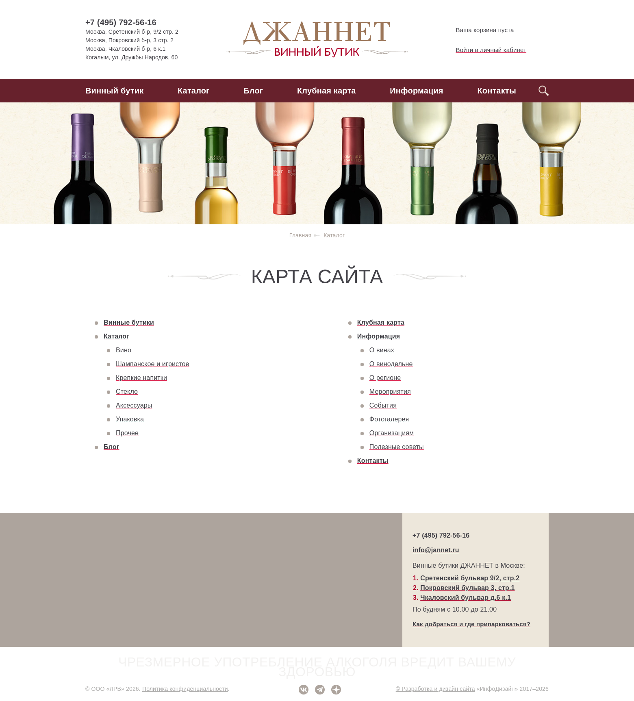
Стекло (127, 391)
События (383, 405)
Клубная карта (326, 90)
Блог (253, 90)
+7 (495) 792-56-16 (120, 22)
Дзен (336, 689)
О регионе (385, 377)
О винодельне (391, 363)
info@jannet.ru (436, 550)
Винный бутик (114, 90)
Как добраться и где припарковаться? (471, 624)
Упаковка (130, 419)
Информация (416, 90)
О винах (381, 350)
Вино (123, 350)
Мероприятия (390, 391)
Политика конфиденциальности (185, 689)
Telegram (320, 689)
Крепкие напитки (141, 377)
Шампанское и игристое (152, 363)
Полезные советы (396, 446)
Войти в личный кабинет (484, 49)
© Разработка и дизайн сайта (435, 689)
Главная (300, 235)
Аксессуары (134, 405)
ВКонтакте (303, 689)
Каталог (194, 90)
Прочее (127, 433)
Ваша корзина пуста (478, 30)
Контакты (496, 90)
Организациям (391, 433)
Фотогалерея (389, 419)
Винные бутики (129, 322)
